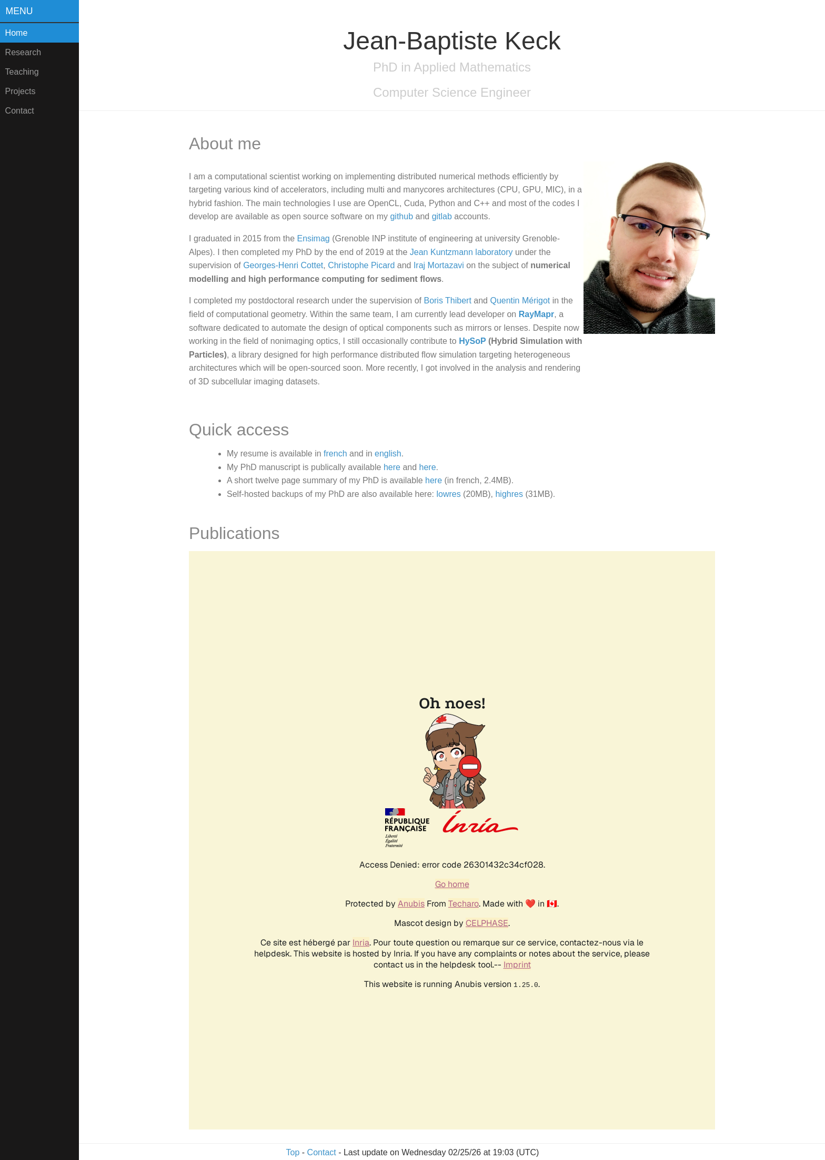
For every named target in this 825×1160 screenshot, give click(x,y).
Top (293, 1152)
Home (16, 32)
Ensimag (313, 238)
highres (508, 494)
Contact (19, 110)
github (401, 216)
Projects (20, 91)
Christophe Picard (361, 265)
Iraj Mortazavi (439, 265)
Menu (19, 11)
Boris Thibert (447, 300)
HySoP (472, 341)
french (335, 453)
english (388, 453)
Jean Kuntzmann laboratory (461, 252)
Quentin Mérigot (520, 300)
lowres (448, 494)
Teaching (22, 71)
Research (23, 52)
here (392, 467)
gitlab (442, 216)
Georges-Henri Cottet (283, 265)
